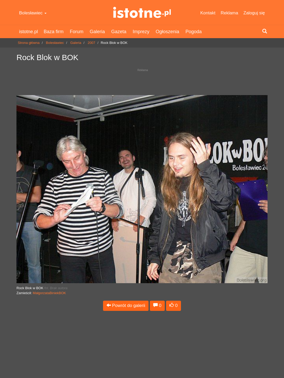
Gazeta (118, 31)
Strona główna (28, 43)
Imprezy (141, 31)
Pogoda (193, 31)
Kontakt (207, 12)
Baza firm (54, 31)
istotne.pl (141, 12)
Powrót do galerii (125, 305)
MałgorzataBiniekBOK (49, 293)
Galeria (97, 31)
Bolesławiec (33, 12)
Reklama (229, 12)
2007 (91, 43)
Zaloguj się (254, 12)
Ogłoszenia (167, 31)
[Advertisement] (142, 80)
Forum (76, 31)
